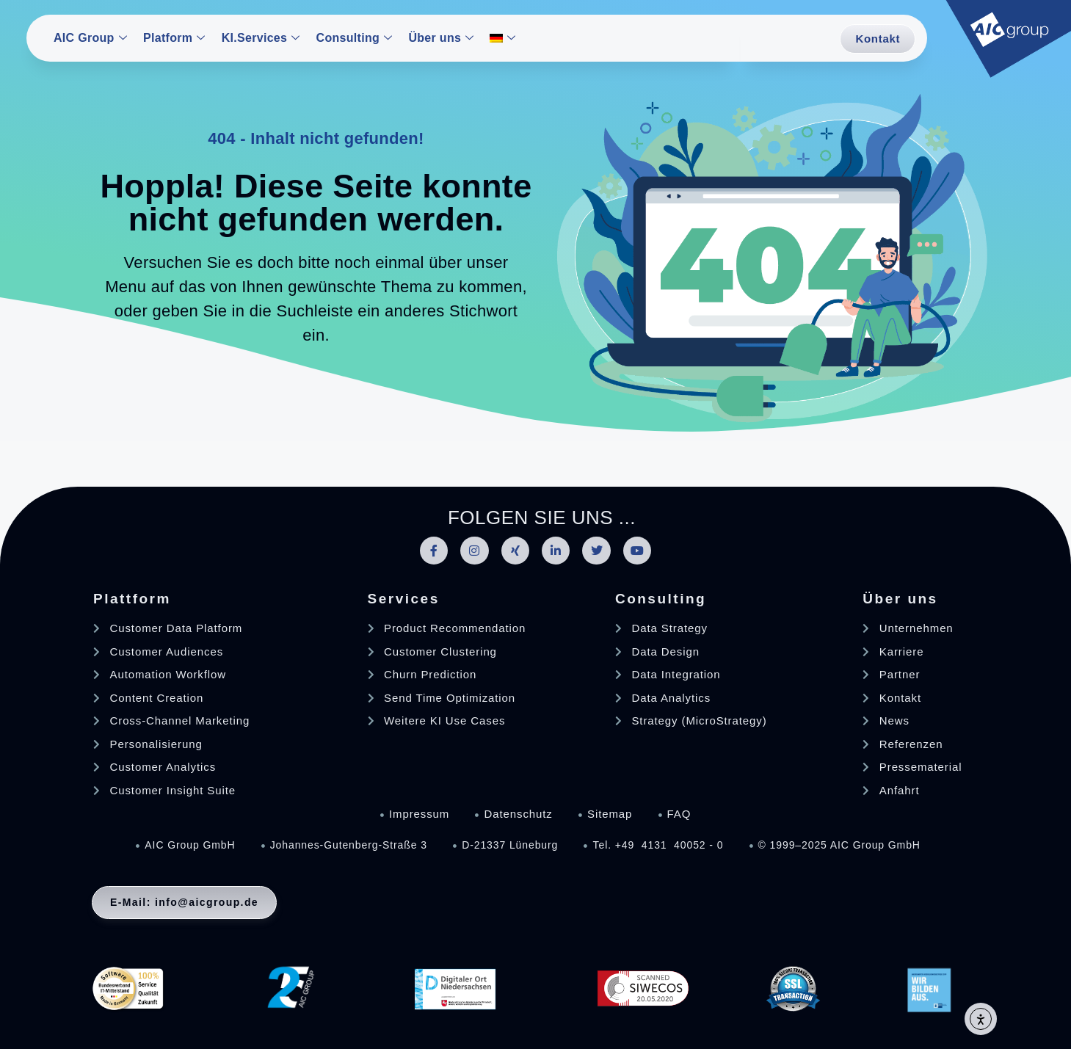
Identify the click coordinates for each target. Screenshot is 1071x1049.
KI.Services (261, 38)
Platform (174, 38)
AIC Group (90, 38)
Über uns (440, 38)
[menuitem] (504, 39)
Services (404, 598)
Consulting (354, 38)
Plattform (132, 598)
